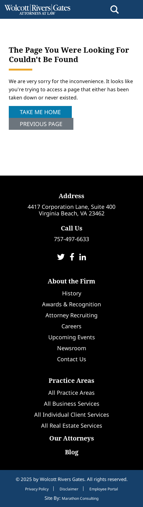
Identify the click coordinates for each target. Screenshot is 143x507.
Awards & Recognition (71, 304)
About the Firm (71, 281)
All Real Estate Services (71, 425)
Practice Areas (71, 380)
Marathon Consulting (80, 498)
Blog (71, 452)
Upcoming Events (71, 337)
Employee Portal (103, 489)
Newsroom (71, 348)
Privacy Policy (37, 489)
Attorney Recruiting (71, 315)
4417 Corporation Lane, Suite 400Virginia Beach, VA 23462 (71, 210)
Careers (71, 326)
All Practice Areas (71, 392)
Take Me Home (40, 112)
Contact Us (71, 359)
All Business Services (71, 403)
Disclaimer (69, 489)
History (71, 293)
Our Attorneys (71, 438)
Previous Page (41, 124)
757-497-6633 (71, 239)
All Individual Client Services (71, 414)
